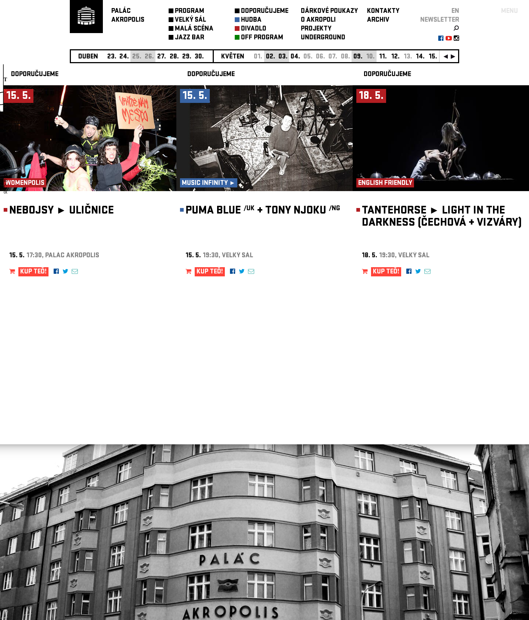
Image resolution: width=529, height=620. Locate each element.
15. (433, 57)
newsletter (439, 20)
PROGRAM (189, 11)
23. (111, 57)
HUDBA (251, 20)
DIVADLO (253, 29)
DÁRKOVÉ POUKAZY (329, 11)
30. (199, 57)
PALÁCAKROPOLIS (127, 16)
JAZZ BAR (189, 38)
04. (295, 57)
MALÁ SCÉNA (194, 29)
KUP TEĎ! (33, 272)
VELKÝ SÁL (190, 20)
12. (395, 57)
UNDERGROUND (323, 38)
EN (455, 11)
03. (283, 57)
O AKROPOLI (318, 20)
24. (124, 57)
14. (420, 57)
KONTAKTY (383, 11)
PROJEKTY (316, 29)
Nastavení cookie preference (99, 520)
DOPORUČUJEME (264, 11)
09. (358, 57)
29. (186, 57)
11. (383, 57)
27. (161, 57)
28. (174, 57)
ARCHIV (378, 20)
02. (270, 57)
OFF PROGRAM (262, 38)
